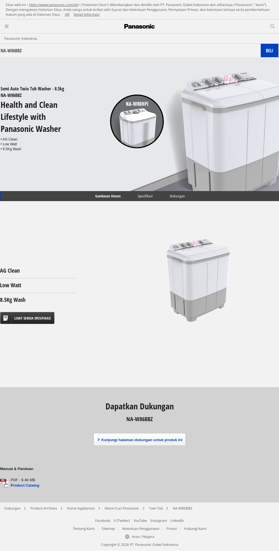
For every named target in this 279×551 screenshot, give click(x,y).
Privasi (171, 528)
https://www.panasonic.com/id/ (53, 4)
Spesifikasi (145, 196)
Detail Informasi (86, 14)
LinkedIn (177, 520)
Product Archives (43, 508)
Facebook (102, 520)
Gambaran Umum (107, 196)
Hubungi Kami (195, 528)
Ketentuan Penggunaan (140, 528)
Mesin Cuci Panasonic (122, 508)
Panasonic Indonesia (20, 38)
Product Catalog (25, 485)
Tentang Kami (84, 528)
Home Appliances (81, 508)
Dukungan (177, 196)
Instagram (158, 520)
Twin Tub (156, 508)
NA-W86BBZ (182, 508)
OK (67, 14)
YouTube (140, 520)
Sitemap (108, 528)
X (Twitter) (122, 520)
